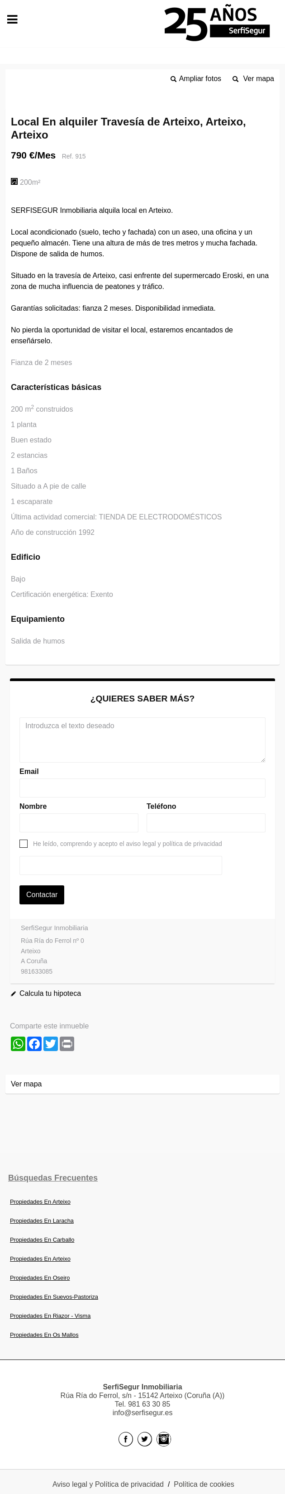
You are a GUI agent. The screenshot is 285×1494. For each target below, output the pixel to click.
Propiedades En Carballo (42, 1239)
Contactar (41, 894)
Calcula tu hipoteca (50, 993)
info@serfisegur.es (143, 1413)
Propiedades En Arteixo (40, 1201)
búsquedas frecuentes (53, 1177)
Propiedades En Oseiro (40, 1277)
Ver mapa (258, 78)
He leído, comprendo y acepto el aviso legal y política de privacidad (127, 843)
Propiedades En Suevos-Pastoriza (54, 1296)
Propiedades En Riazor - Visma (50, 1315)
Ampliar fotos (200, 78)
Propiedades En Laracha (42, 1220)
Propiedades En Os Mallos (44, 1334)
